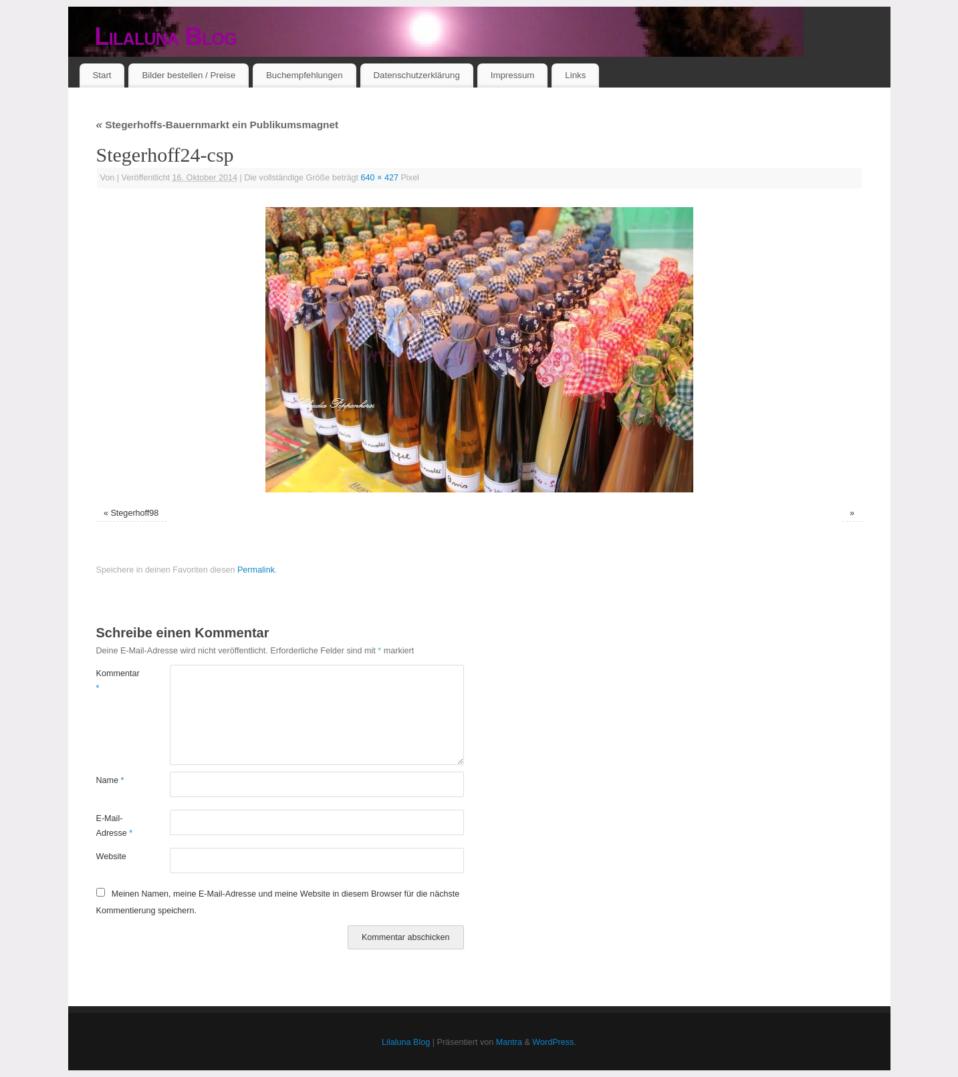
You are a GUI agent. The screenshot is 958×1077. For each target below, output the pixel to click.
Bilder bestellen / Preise (188, 75)
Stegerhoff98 (134, 513)
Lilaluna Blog (166, 36)
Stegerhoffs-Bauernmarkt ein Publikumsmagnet (217, 124)
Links (575, 75)
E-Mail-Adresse (114, 825)
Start (101, 75)
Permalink (256, 570)
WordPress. (554, 1042)
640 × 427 (379, 177)
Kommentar (114, 680)
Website (111, 856)
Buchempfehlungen (304, 75)
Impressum (513, 75)
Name (110, 780)
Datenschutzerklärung (416, 75)
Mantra (509, 1042)
